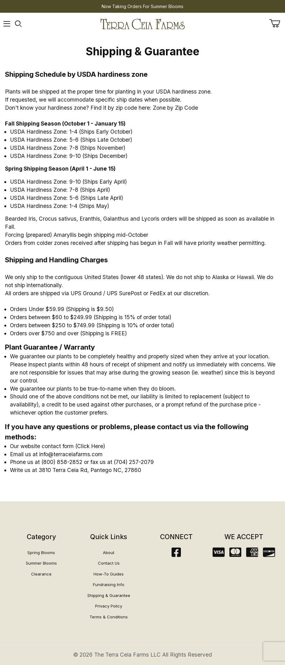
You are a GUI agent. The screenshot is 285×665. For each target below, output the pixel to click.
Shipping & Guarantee (108, 595)
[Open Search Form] (18, 24)
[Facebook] (176, 554)
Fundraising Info (108, 584)
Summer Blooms (41, 563)
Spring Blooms (41, 552)
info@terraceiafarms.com (71, 454)
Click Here (90, 446)
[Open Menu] (7, 24)
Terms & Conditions (109, 616)
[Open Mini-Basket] (277, 23)
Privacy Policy (108, 605)
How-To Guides (109, 573)
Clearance (41, 573)
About (108, 552)
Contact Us (109, 563)
